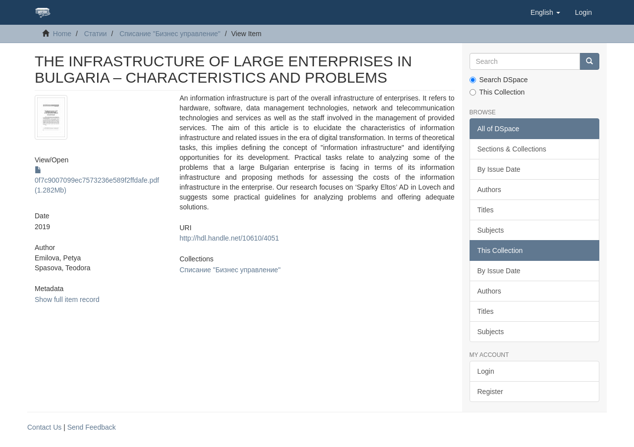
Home (62, 34)
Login (485, 371)
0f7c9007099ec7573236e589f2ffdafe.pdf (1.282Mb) (97, 180)
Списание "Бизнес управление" (169, 34)
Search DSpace (499, 80)
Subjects (490, 230)
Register (490, 392)
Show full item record (67, 299)
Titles (485, 210)
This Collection (497, 92)
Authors (489, 190)
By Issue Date (499, 169)
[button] (545, 12)
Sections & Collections (511, 149)
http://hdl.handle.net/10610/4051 (229, 238)
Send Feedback (91, 427)
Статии (95, 34)
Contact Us (44, 427)
